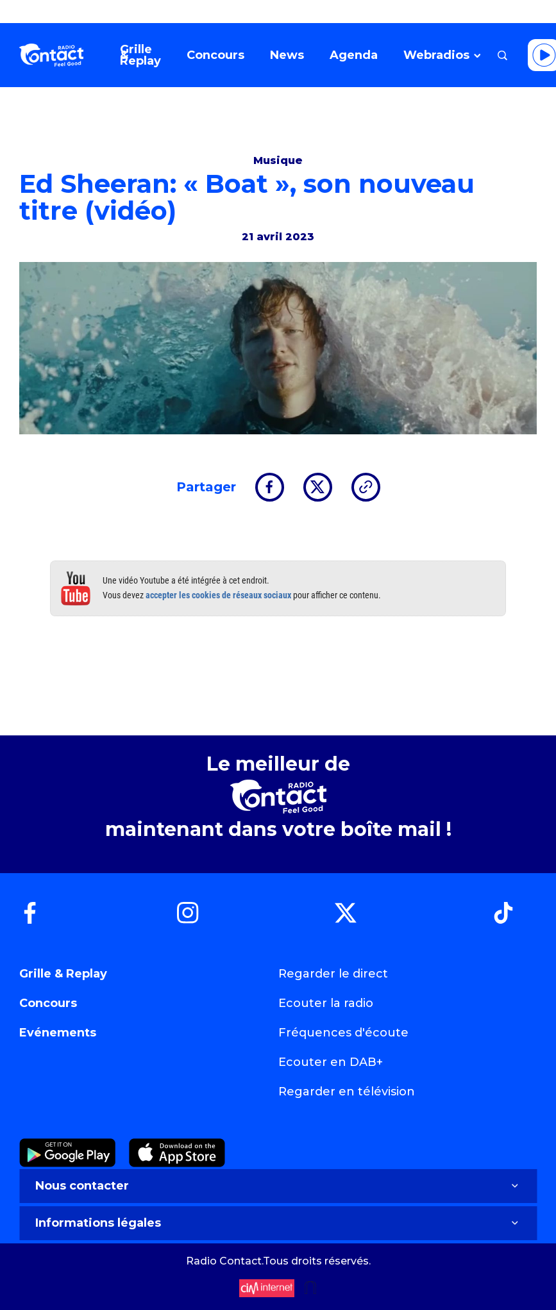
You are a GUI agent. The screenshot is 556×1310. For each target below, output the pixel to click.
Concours (48, 1003)
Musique (278, 160)
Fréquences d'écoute (343, 1033)
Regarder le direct (333, 974)
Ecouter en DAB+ (330, 1062)
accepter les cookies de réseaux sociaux (218, 595)
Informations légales (278, 1223)
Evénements (57, 1033)
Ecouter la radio (325, 1003)
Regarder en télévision (346, 1092)
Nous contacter (278, 1186)
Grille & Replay (63, 974)
